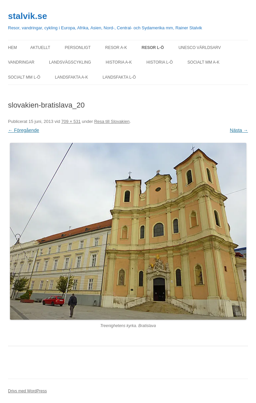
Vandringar (21, 62)
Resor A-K (116, 47)
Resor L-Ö (153, 47)
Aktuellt (40, 47)
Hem (12, 47)
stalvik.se (27, 16)
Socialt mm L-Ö (24, 77)
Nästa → (239, 130)
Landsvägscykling (70, 62)
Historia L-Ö (159, 62)
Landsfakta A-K (71, 77)
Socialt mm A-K (203, 62)
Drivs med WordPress (27, 391)
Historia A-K (119, 62)
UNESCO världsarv (199, 47)
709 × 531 (71, 121)
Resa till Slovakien (111, 121)
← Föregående (23, 130)
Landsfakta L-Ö (119, 77)
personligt (77, 47)
